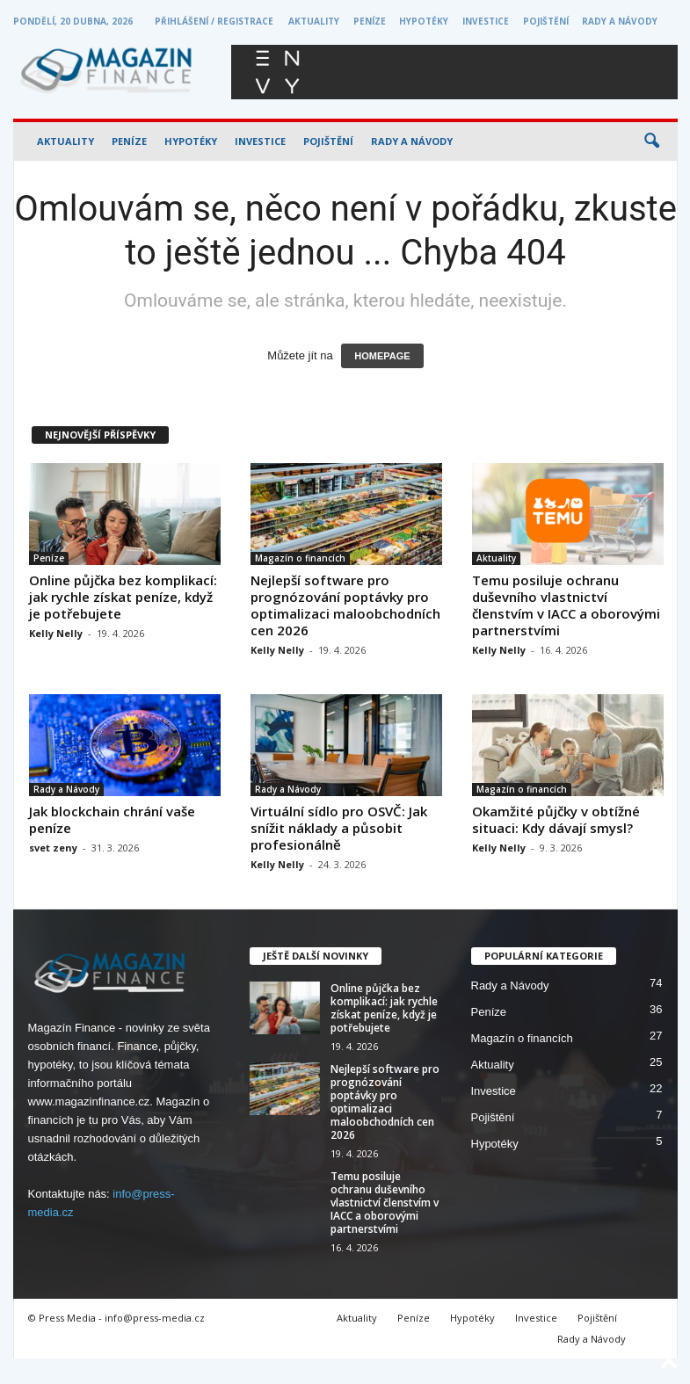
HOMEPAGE (382, 356)
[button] (651, 141)
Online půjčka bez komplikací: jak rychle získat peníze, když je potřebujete (123, 596)
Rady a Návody (619, 21)
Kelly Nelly (56, 633)
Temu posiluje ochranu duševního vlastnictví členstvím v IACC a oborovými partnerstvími (566, 605)
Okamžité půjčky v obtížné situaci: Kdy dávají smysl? (556, 819)
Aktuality (313, 21)
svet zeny (53, 847)
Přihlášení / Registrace (214, 21)
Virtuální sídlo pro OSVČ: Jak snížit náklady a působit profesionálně (339, 827)
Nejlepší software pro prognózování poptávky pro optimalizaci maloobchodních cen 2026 (345, 605)
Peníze (369, 21)
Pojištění (546, 21)
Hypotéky (423, 21)
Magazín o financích (300, 558)
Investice (485, 21)
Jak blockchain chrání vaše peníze (112, 819)
